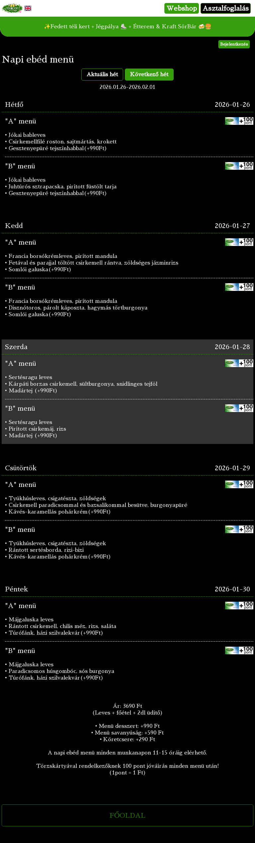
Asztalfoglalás (226, 8)
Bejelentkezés (234, 44)
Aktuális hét (102, 74)
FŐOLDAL (127, 815)
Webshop (181, 8)
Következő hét (149, 74)
